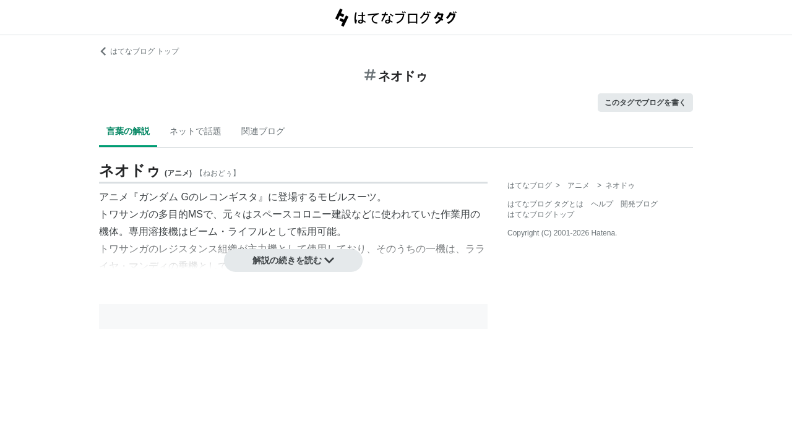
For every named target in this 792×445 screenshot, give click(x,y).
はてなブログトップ (540, 214)
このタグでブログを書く (645, 102)
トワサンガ (123, 214)
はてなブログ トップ (139, 51)
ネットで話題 (196, 131)
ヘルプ (602, 204)
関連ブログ (263, 131)
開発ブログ (639, 204)
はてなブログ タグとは (545, 204)
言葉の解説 (128, 131)
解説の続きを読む (293, 260)
